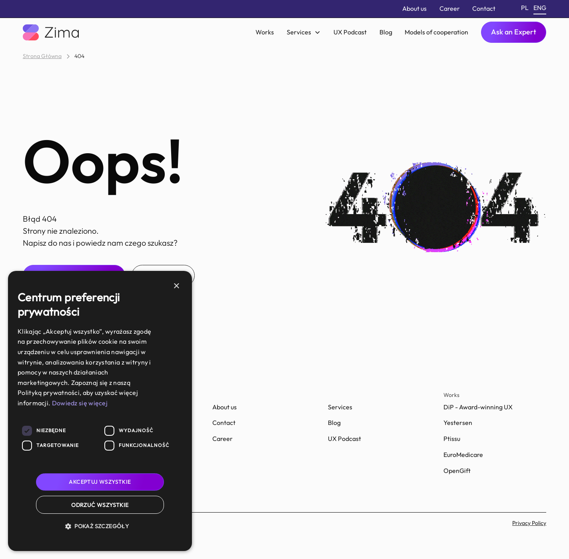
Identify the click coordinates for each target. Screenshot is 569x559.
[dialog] (100, 411)
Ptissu (451, 439)
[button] (303, 32)
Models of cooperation (436, 32)
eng (539, 8)
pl (525, 8)
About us (414, 8)
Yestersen (457, 423)
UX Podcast (350, 32)
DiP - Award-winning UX (478, 407)
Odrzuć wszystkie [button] (99, 505)
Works (265, 32)
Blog (385, 32)
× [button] (176, 286)
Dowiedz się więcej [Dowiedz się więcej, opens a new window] (80, 403)
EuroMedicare (463, 455)
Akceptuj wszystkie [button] (100, 481)
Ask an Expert (513, 31)
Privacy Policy (529, 523)
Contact (483, 8)
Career (449, 8)
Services (340, 407)
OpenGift (457, 471)
